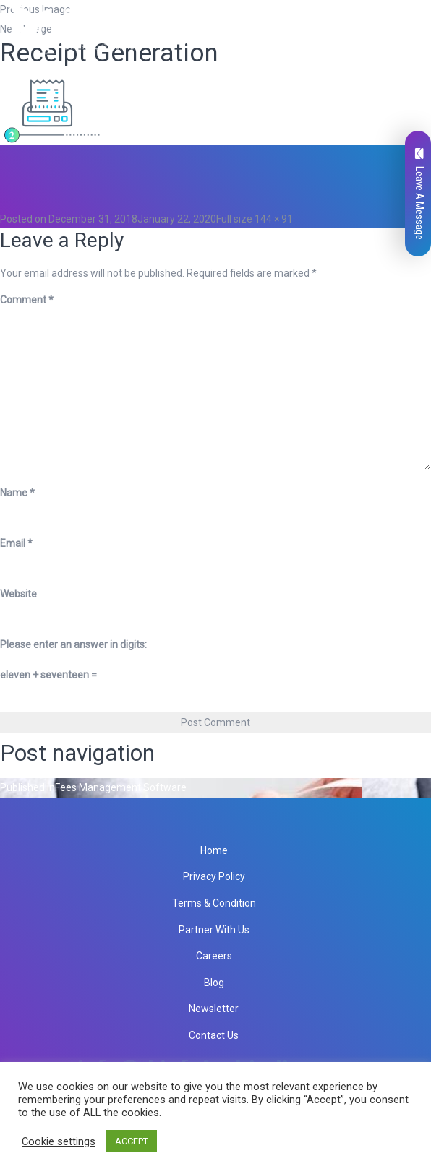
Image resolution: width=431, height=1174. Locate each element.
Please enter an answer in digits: (73, 644)
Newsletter (214, 1008)
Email (16, 543)
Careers (214, 956)
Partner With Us (214, 930)
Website (18, 594)
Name (17, 492)
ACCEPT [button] (131, 1141)
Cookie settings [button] (58, 1141)
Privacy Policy (214, 876)
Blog (214, 982)
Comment (27, 300)
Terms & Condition (214, 903)
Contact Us (214, 1035)
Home (214, 850)
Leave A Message (419, 194)
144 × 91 (274, 219)
